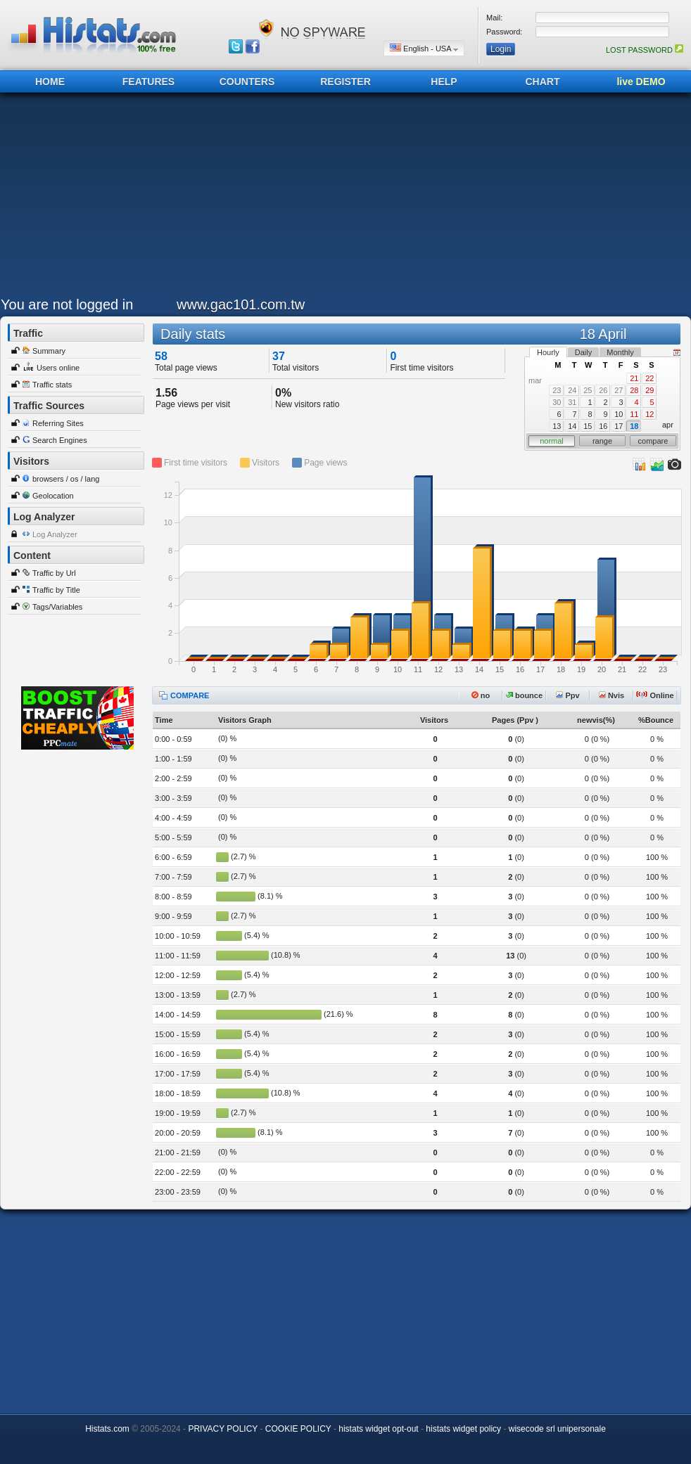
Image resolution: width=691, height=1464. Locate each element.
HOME (50, 81)
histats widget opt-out (378, 1429)
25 (587, 390)
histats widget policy (463, 1429)
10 (618, 414)
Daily (583, 352)
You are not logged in (67, 304)
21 (634, 378)
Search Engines (59, 440)
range (602, 441)
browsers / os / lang (65, 479)
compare (653, 441)
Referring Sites (58, 423)
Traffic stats (52, 384)
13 (556, 426)
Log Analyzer (54, 534)
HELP (444, 81)
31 (572, 402)
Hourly (548, 352)
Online (654, 695)
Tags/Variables (57, 607)
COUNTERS (247, 81)
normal (552, 441)
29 (649, 390)
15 (587, 426)
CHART (543, 81)
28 (634, 390)
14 (572, 426)
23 (556, 390)
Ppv (567, 695)
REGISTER (345, 81)
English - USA (424, 48)
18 (634, 426)
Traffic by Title (56, 590)
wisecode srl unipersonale (557, 1429)
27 (618, 390)
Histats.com (107, 1429)
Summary (48, 351)
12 (649, 414)
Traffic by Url (54, 573)
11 (634, 414)
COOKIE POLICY (298, 1429)
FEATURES (148, 81)
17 (618, 426)
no (480, 695)
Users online (58, 368)
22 (649, 378)
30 (556, 402)
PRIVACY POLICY (223, 1429)
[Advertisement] (187, 198)
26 (603, 390)
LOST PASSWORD (644, 50)
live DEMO (640, 81)
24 (572, 390)
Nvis (611, 695)
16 (603, 426)
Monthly (620, 352)
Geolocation (53, 496)
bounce (524, 695)
